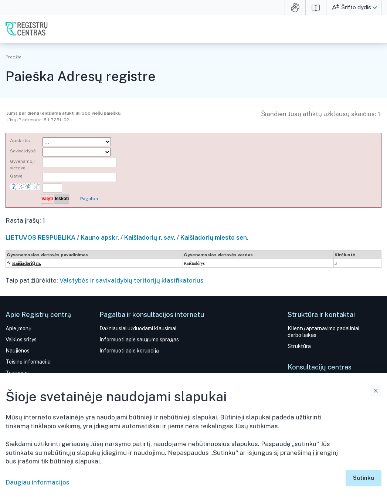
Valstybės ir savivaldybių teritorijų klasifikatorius (132, 280)
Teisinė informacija (28, 362)
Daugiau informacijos (37, 482)
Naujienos (18, 351)
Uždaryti (375, 390)
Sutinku (363, 478)
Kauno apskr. (100, 237)
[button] (375, 7)
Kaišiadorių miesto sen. (214, 237)
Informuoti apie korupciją (129, 351)
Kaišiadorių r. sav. (149, 237)
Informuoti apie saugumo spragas (139, 339)
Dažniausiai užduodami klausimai (137, 328)
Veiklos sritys (21, 339)
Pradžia (13, 57)
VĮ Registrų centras (27, 29)
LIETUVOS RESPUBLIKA (40, 237)
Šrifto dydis (356, 7)
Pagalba (89, 198)
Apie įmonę (18, 328)
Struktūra (299, 346)
